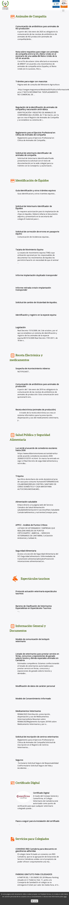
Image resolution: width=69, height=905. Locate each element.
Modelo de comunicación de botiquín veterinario (32, 640)
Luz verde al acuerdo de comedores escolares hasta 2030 (36, 449)
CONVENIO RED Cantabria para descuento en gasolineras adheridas (36, 850)
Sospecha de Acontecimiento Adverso (33, 368)
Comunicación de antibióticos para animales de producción (37, 385)
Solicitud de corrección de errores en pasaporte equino (37, 232)
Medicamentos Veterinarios (28, 711)
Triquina (19, 476)
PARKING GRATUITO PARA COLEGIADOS (34, 874)
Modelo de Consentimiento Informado (33, 698)
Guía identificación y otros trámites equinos (36, 190)
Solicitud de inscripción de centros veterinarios (37, 736)
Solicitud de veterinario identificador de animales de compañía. (34, 154)
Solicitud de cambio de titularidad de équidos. (36, 302)
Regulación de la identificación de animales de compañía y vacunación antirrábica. (36, 108)
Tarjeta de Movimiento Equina (29, 249)
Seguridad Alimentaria (26, 550)
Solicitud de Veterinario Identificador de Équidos (34, 207)
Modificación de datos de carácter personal (35, 686)
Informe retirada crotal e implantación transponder (33, 288)
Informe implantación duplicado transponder (36, 275)
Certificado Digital (41, 793)
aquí (65, 896)
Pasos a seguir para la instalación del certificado (37, 821)
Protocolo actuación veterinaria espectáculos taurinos (36, 592)
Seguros (19, 760)
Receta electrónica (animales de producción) (36, 409)
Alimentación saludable (26, 501)
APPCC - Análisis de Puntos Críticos (31, 525)
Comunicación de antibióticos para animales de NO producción (37, 27)
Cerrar (34, 901)
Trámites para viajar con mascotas (31, 81)
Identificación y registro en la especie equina (36, 315)
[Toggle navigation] (63, 10)
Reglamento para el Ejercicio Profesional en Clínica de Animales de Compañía (35, 133)
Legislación (21, 327)
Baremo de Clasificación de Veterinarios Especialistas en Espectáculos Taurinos (34, 607)
